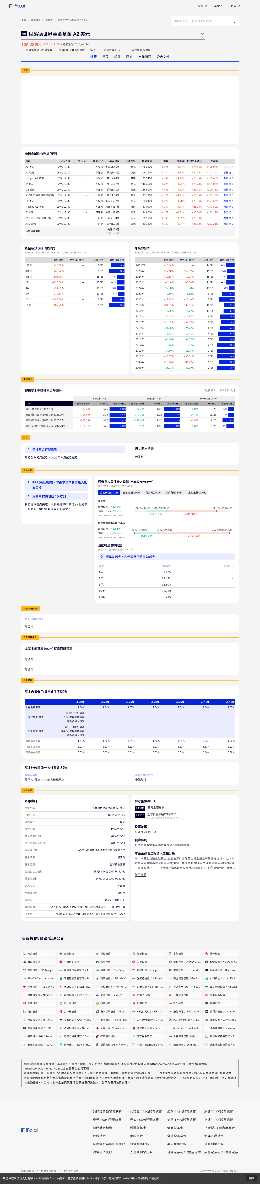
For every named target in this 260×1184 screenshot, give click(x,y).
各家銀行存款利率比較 (109, 1144)
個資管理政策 (48, 1170)
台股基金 (99, 1136)
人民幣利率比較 (141, 1152)
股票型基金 (138, 1128)
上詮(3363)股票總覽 (218, 1120)
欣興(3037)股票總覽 (218, 1111)
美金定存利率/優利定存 (221, 1152)
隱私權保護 (27, 1170)
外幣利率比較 (214, 1144)
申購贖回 (144, 57)
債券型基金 (175, 1128)
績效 (117, 57)
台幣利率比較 (139, 1144)
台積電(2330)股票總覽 (146, 1111)
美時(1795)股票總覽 (181, 1120)
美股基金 (136, 1136)
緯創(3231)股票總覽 (181, 1111)
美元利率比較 (177, 1144)
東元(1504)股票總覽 (107, 1120)
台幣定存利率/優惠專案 (184, 1152)
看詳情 (229, 172)
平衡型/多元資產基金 (219, 1128)
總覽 (93, 57)
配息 (129, 57)
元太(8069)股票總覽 (144, 1120)
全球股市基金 (177, 1136)
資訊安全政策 (71, 1170)
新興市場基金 (214, 1136)
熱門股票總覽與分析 (107, 1111)
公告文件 (163, 57)
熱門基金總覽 (102, 1128)
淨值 (105, 57)
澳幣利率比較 (102, 1152)
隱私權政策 (153, 1178)
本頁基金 (229, 166)
